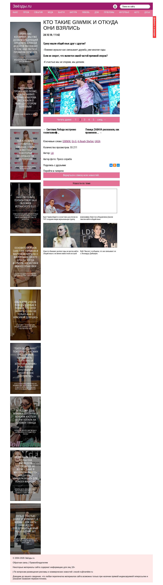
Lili (52, 153)
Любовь (86, 12)
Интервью (124, 12)
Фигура (73, 12)
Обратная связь (20, 563)
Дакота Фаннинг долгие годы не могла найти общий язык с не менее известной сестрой (60, 252)
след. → (101, 119)
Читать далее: (64, 119)
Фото (136, 12)
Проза (26, 12)
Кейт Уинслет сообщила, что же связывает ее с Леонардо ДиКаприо (98, 252)
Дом (97, 12)
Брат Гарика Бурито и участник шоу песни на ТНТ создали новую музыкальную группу (60, 218)
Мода (50, 12)
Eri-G (74, 141)
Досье (147, 12)
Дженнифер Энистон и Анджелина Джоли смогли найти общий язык (96, 218)
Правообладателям (38, 563)
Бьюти (61, 12)
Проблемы (109, 12)
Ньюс (15, 12)
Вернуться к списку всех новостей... (81, 175)
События (38, 12)
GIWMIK (67, 141)
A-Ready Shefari (86, 141)
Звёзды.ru (22, 6)
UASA (97, 141)
